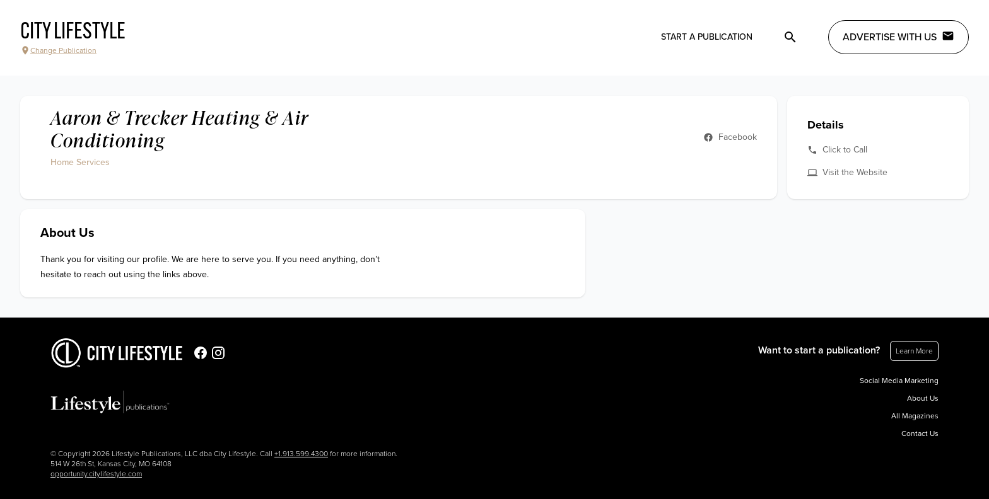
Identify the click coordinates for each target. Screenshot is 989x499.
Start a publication (706, 37)
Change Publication (58, 50)
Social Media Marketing (899, 380)
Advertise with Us (898, 36)
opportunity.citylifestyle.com (96, 473)
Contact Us (920, 433)
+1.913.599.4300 (301, 453)
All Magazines (915, 415)
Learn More (914, 351)
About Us (923, 398)
